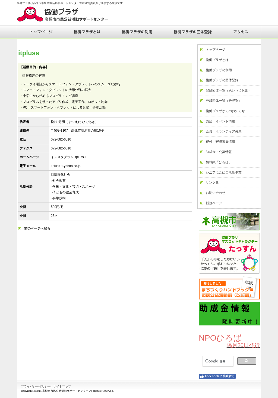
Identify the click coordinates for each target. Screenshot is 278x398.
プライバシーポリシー (36, 386)
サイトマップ (62, 386)
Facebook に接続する (217, 376)
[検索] (217, 361)
